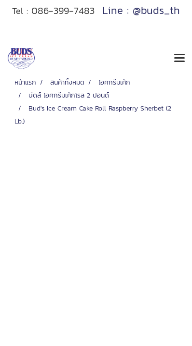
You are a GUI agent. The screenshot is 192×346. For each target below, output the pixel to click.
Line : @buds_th (141, 10)
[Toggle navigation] (179, 58)
